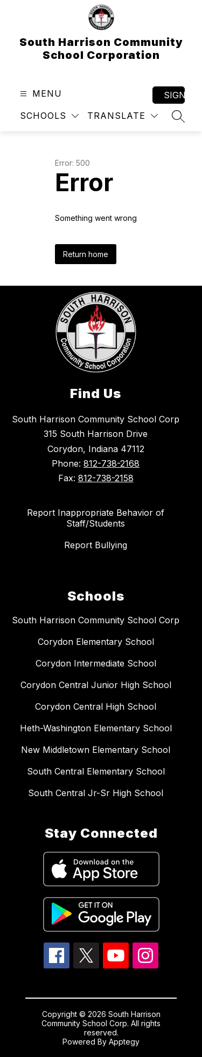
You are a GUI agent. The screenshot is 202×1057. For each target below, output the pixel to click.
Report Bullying (95, 545)
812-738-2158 (106, 478)
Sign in (174, 95)
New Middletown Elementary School (95, 749)
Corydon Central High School (95, 706)
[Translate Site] (123, 116)
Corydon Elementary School (96, 641)
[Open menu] (39, 93)
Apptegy (124, 1041)
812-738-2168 (111, 463)
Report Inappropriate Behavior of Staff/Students (95, 518)
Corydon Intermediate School (96, 663)
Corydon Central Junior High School (95, 684)
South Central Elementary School (96, 771)
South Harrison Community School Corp (95, 620)
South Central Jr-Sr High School (95, 792)
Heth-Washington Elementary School (96, 728)
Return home (85, 254)
